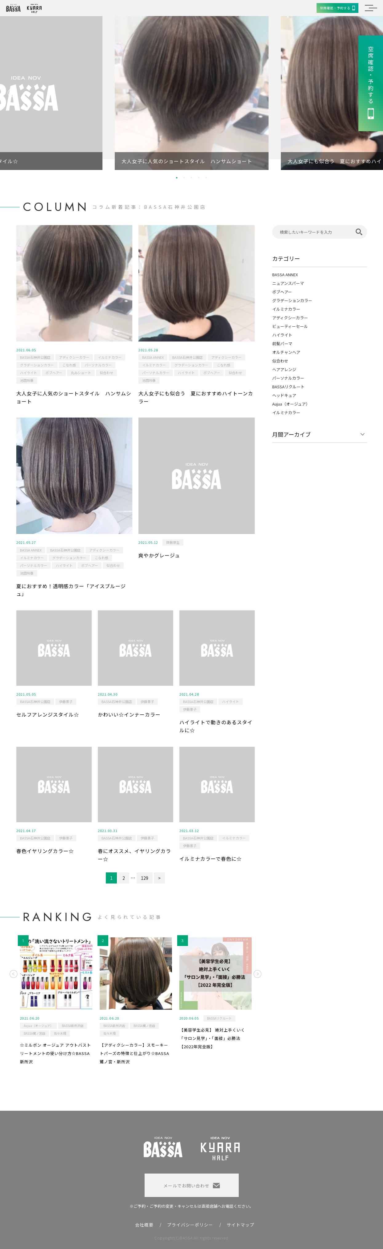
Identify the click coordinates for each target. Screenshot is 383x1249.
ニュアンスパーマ (288, 283)
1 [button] (177, 178)
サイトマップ (240, 1225)
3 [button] (192, 178)
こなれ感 (69, 364)
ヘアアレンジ (284, 369)
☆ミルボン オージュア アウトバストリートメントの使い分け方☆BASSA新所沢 (55, 1053)
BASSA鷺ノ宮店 (34, 1033)
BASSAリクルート (288, 387)
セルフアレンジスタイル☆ (47, 714)
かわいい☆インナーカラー (129, 714)
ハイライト (28, 372)
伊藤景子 (66, 701)
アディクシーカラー (74, 357)
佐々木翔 (60, 1033)
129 (144, 878)
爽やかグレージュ (159, 555)
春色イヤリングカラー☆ (45, 851)
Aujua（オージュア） (291, 404)
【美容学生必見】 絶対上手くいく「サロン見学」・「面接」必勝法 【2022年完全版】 (212, 1038)
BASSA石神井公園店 (35, 357)
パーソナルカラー (98, 364)
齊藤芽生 (173, 542)
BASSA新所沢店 (72, 1025)
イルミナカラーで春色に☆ (210, 858)
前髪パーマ (282, 343)
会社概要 (144, 1225)
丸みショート (81, 372)
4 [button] (199, 178)
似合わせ (106, 372)
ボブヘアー (54, 372)
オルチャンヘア (286, 352)
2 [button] (184, 178)
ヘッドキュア (284, 395)
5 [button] (206, 178)
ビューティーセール (290, 326)
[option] (192, 93)
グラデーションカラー (37, 364)
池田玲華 (27, 380)
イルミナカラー (110, 357)
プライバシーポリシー (190, 1225)
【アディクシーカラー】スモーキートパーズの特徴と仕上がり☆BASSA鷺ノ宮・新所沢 (134, 1053)
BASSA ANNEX (153, 357)
